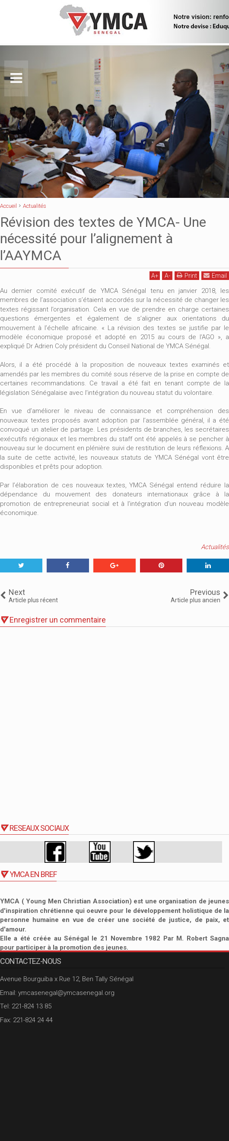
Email (215, 275)
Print (187, 275)
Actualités (215, 547)
